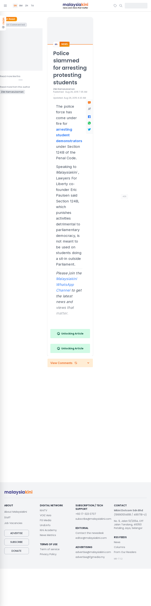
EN (15, 5)
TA (32, 5)
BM (21, 5)
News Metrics (48, 535)
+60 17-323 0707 (86, 514)
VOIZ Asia (45, 515)
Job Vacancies (13, 523)
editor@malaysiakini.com (91, 538)
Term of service (50, 549)
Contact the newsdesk (90, 533)
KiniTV (43, 510)
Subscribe (16, 542)
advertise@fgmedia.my (90, 557)
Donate (16, 551)
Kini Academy (48, 530)
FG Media (45, 520)
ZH (26, 5)
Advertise (16, 533)
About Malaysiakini (15, 512)
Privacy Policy (48, 554)
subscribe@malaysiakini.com (93, 519)
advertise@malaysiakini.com (93, 552)
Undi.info (45, 525)
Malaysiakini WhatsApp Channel (66, 284)
